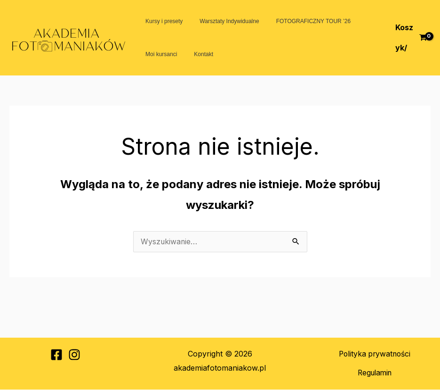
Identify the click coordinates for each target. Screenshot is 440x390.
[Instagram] (74, 355)
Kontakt (195, 54)
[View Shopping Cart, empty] (409, 37)
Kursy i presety (161, 21)
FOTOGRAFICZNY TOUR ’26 (299, 21)
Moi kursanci (158, 54)
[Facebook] (56, 355)
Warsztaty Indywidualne (220, 21)
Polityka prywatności (374, 354)
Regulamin (374, 373)
